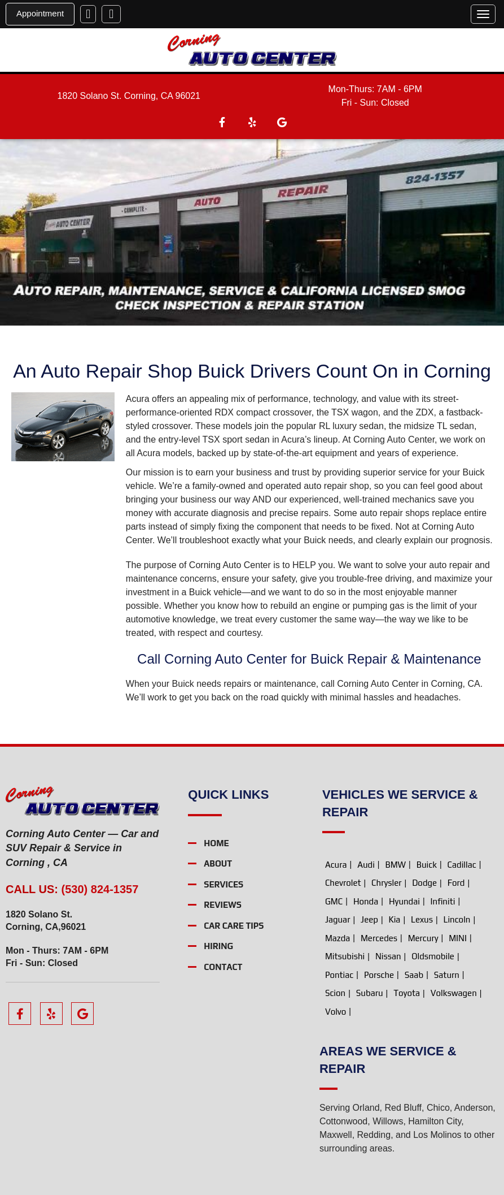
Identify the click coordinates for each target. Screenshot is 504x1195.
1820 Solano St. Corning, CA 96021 (128, 96)
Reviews (223, 905)
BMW (395, 864)
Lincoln (457, 919)
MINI (458, 938)
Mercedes (379, 938)
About (218, 864)
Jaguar (337, 919)
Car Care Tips (234, 925)
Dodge (424, 882)
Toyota (406, 993)
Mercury (423, 938)
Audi (366, 864)
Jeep (369, 919)
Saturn (446, 975)
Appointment (40, 13)
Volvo (335, 1011)
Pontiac (339, 975)
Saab (414, 975)
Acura (336, 864)
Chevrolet (343, 882)
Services (223, 884)
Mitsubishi (345, 956)
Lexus (422, 919)
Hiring (218, 946)
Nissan (388, 956)
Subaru (369, 993)
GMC (334, 901)
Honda (365, 901)
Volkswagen (454, 993)
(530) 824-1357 (100, 889)
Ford (456, 882)
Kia (395, 919)
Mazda (337, 938)
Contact (223, 967)
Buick (427, 864)
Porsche (379, 975)
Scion (335, 993)
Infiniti (443, 901)
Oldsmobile (432, 956)
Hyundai (404, 901)
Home (216, 843)
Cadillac (462, 864)
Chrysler (386, 882)
